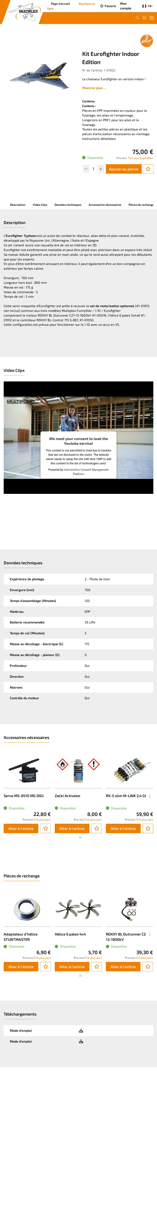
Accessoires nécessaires (105, 204)
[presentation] (149, 796)
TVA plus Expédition (140, 158)
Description (17, 204)
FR (146, 6)
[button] (76, 837)
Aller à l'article (21, 828)
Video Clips (40, 204)
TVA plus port (42, 819)
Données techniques (68, 204)
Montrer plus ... (94, 88)
